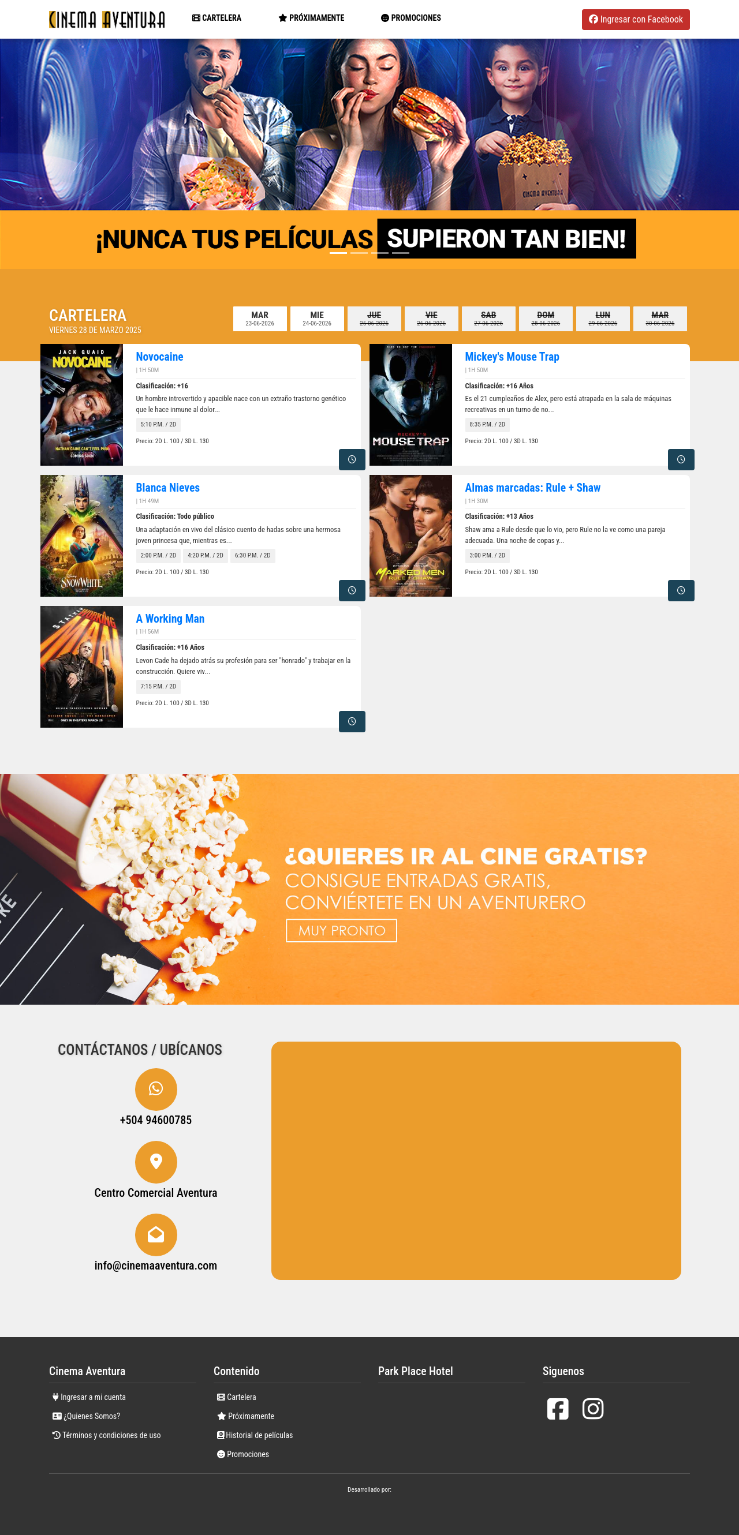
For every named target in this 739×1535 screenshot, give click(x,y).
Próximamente (245, 1416)
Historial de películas (255, 1435)
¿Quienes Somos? (86, 1416)
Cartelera (216, 18)
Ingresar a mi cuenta (89, 1397)
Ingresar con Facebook (636, 19)
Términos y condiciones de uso (107, 1435)
